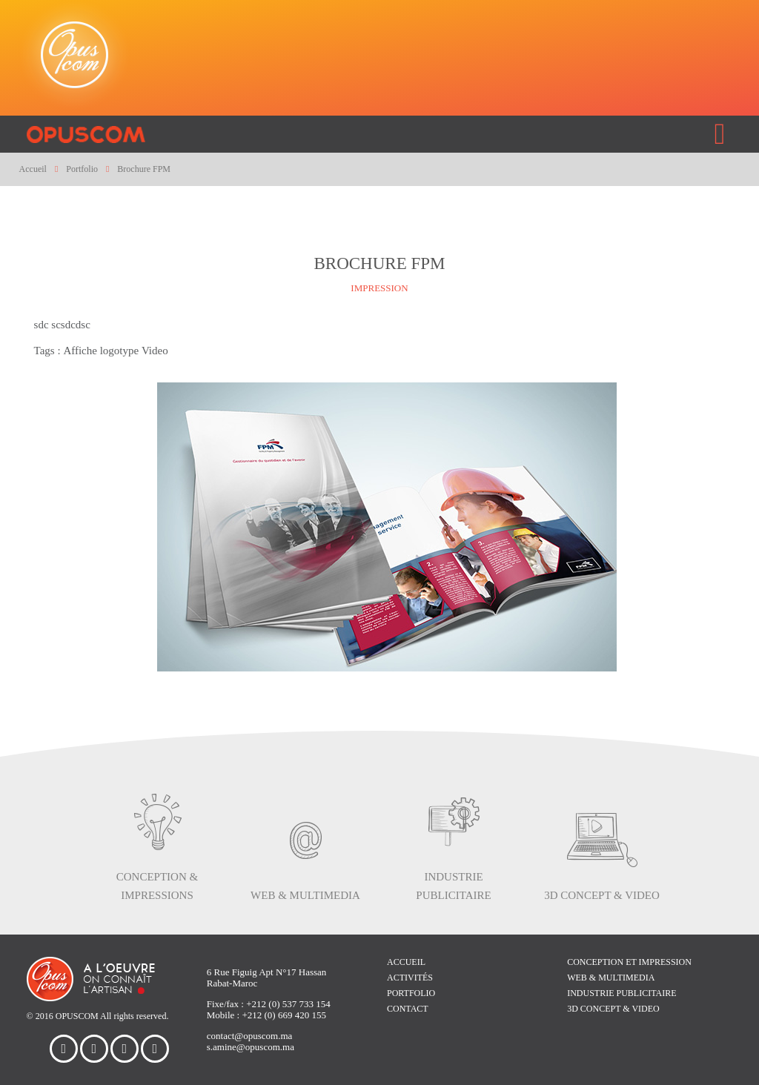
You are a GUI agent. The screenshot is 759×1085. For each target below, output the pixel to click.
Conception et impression (629, 962)
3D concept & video (613, 1008)
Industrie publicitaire (621, 993)
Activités (410, 977)
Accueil (406, 962)
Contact (407, 1008)
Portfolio (411, 993)
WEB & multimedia (610, 977)
